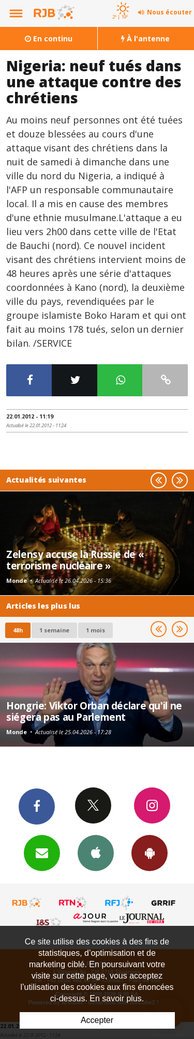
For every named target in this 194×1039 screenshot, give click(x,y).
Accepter (97, 1020)
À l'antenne (145, 38)
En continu (48, 38)
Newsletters (42, 852)
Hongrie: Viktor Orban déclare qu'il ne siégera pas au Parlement (94, 711)
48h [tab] (18, 630)
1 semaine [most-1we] (54, 630)
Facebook (37, 806)
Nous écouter (169, 12)
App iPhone (96, 852)
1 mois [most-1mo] (95, 630)
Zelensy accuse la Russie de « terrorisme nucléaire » (75, 560)
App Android (149, 852)
